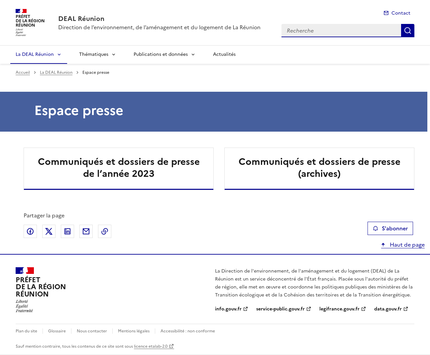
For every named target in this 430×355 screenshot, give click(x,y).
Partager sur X (48, 231)
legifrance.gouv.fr (339, 308)
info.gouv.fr (228, 308)
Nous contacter (92, 331)
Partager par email (86, 231)
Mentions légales (134, 331)
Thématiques (93, 54)
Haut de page (406, 245)
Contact (400, 13)
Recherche (407, 30)
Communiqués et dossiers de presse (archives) (319, 167)
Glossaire (57, 331)
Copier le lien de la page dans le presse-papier (104, 231)
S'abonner (390, 228)
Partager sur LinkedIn (67, 231)
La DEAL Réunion (35, 54)
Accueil (23, 72)
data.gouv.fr (388, 308)
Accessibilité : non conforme (188, 331)
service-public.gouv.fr (280, 308)
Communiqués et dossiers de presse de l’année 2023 (119, 167)
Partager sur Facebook (30, 231)
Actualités (224, 54)
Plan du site (26, 331)
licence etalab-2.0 (150, 346)
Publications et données (161, 54)
